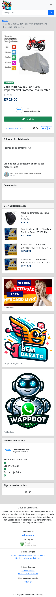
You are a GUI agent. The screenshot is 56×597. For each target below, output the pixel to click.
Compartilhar (14, 128)
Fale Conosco (28, 535)
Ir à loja (28, 119)
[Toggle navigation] (51, 5)
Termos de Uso (28, 570)
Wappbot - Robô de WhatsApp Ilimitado (28, 555)
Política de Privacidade (28, 573)
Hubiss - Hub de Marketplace (27, 558)
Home (5, 20)
